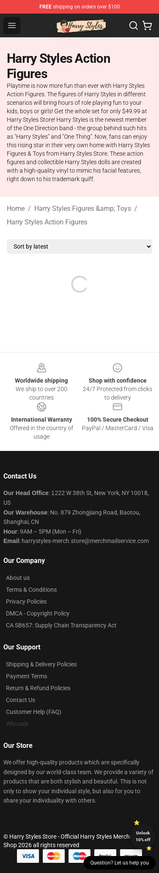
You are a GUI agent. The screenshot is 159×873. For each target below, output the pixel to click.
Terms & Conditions (31, 589)
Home (16, 208)
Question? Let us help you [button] (119, 863)
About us (18, 577)
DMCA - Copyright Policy (38, 613)
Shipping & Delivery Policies (41, 664)
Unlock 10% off (143, 836)
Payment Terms (26, 676)
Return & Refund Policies (38, 688)
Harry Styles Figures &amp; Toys (82, 208)
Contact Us (20, 700)
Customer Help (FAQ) (33, 711)
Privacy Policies (26, 601)
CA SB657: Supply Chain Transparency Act (61, 625)
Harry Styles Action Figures (47, 222)
